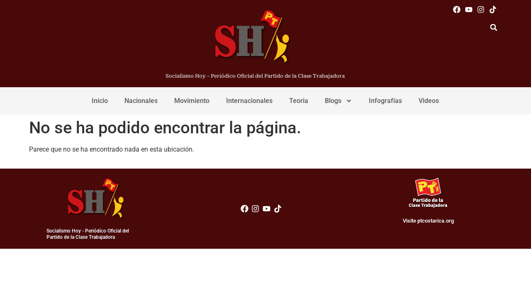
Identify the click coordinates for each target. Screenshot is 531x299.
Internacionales (249, 101)
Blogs (338, 100)
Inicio (100, 101)
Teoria (298, 101)
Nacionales (141, 101)
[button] (493, 27)
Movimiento (191, 101)
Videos (429, 101)
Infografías (385, 101)
